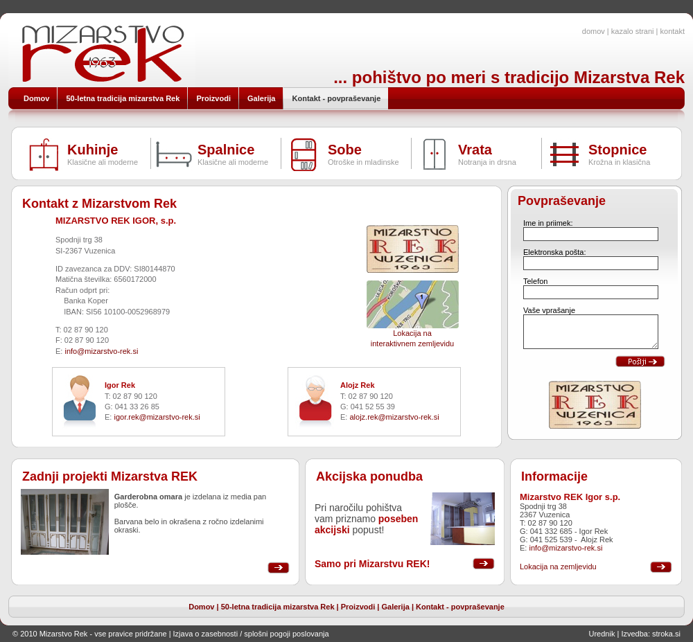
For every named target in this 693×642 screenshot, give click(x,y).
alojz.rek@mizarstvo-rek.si (394, 417)
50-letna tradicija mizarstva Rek (278, 607)
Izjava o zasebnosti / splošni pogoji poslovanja (251, 634)
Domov (201, 607)
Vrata (475, 149)
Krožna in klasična (619, 162)
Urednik (602, 634)
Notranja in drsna (487, 162)
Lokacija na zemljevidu (558, 566)
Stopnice (617, 149)
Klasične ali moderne (102, 162)
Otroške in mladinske (363, 162)
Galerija (395, 607)
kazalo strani (632, 31)
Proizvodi (358, 607)
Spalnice (226, 149)
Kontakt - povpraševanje (460, 607)
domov (593, 31)
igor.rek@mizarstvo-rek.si (157, 417)
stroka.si (666, 634)
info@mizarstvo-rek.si (101, 351)
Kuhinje (92, 149)
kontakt (672, 31)
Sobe (345, 149)
